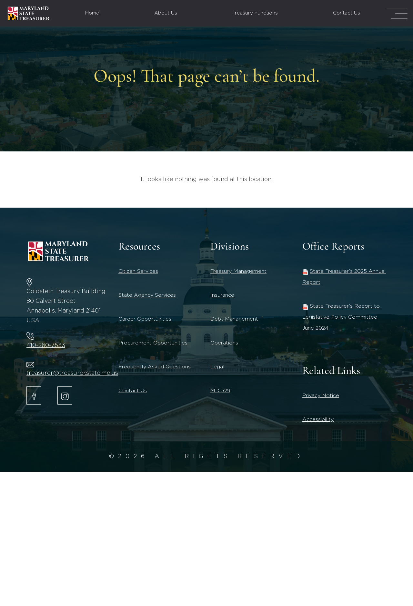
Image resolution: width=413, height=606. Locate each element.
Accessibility (318, 419)
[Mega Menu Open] (397, 13)
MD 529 (220, 390)
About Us (165, 13)
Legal (217, 366)
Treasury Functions (255, 13)
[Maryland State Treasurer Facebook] (33, 395)
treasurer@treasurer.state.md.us (72, 373)
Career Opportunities (144, 319)
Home (92, 13)
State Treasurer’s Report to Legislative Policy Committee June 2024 (341, 317)
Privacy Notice (320, 395)
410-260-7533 (45, 345)
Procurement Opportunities (152, 342)
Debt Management (234, 319)
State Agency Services (147, 295)
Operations (224, 342)
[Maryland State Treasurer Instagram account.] (64, 395)
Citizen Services (138, 271)
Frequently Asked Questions (154, 366)
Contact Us (346, 13)
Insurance (222, 295)
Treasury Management (238, 271)
